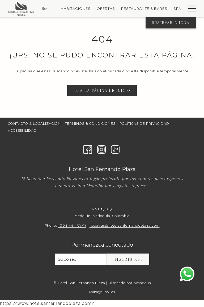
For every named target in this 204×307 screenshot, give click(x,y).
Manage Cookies (102, 292)
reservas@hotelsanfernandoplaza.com (125, 225)
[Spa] (177, 8)
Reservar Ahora (171, 22)
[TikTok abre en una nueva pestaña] (115, 149)
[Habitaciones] (76, 8)
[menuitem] (35, 123)
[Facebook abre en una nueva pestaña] (87, 149)
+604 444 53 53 (72, 225)
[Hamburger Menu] (190, 8)
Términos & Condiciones (90, 124)
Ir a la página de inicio (102, 90)
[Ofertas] (106, 8)
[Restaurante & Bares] (144, 8)
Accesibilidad (22, 130)
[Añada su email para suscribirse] (81, 259)
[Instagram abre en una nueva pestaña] (101, 149)
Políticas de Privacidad (144, 124)
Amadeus (142, 283)
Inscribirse (128, 259)
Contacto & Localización (34, 124)
